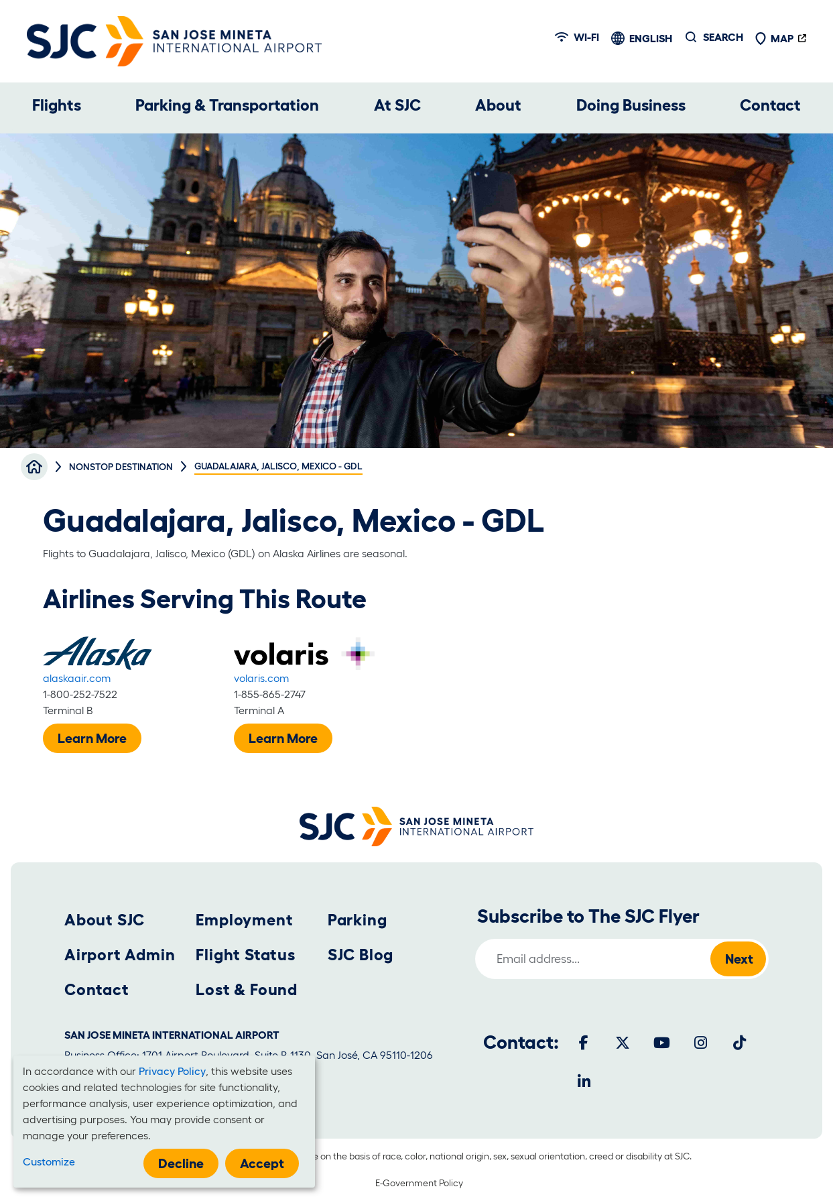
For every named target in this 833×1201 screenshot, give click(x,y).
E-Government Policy (419, 1183)
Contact (770, 105)
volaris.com (261, 678)
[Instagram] (700, 1043)
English (650, 38)
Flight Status (245, 955)
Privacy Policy (172, 1071)
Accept (262, 1163)
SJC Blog (360, 955)
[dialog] (164, 1121)
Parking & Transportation (227, 105)
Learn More (92, 738)
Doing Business (631, 105)
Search (723, 37)
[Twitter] (622, 1043)
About (498, 105)
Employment (244, 920)
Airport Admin (119, 955)
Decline (181, 1163)
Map (774, 38)
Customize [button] (49, 1161)
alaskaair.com (77, 678)
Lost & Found (247, 989)
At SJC (397, 105)
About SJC (104, 920)
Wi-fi (577, 37)
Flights (56, 105)
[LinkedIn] (584, 1082)
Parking (357, 920)
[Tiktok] (739, 1043)
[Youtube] (661, 1043)
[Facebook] (584, 1043)
